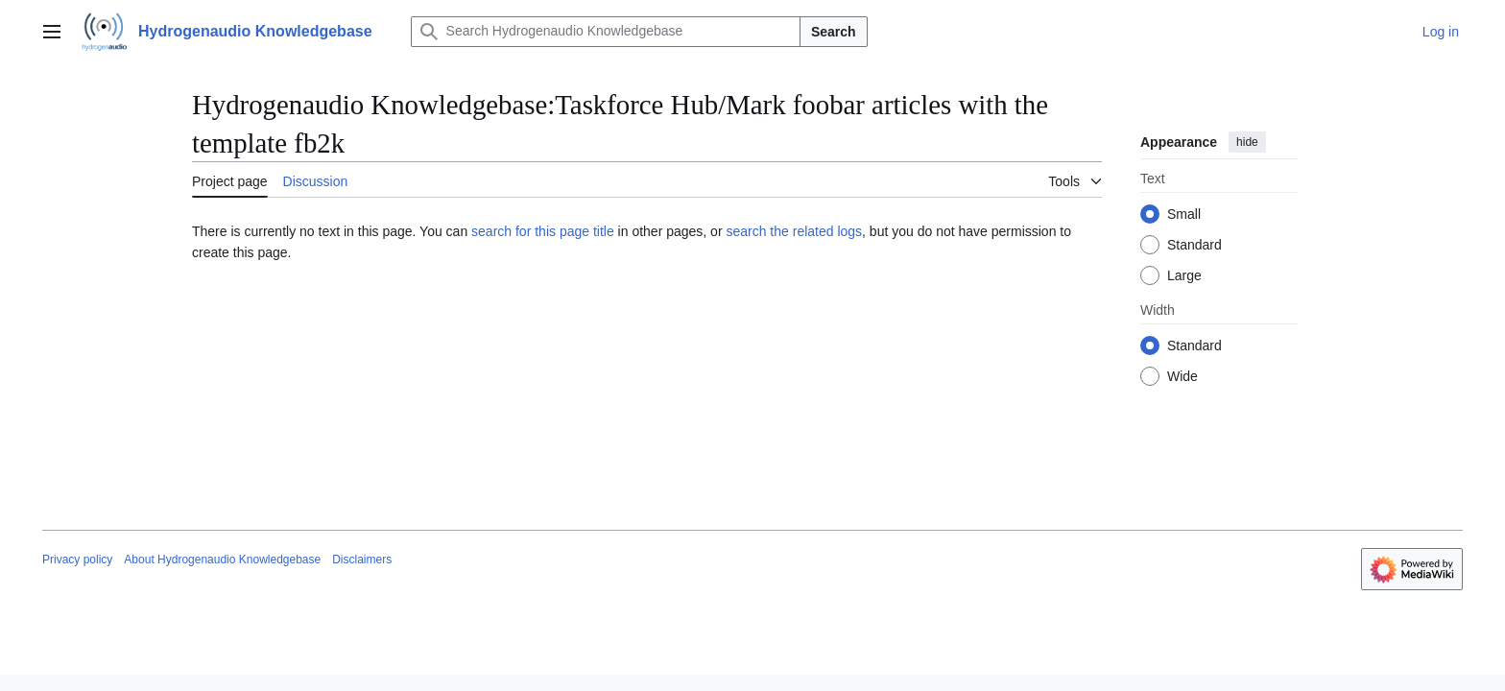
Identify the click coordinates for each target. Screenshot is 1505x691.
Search (833, 31)
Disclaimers (362, 559)
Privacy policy (77, 559)
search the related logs (794, 231)
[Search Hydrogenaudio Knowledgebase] (605, 31)
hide (1247, 142)
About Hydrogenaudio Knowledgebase (222, 559)
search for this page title (542, 231)
